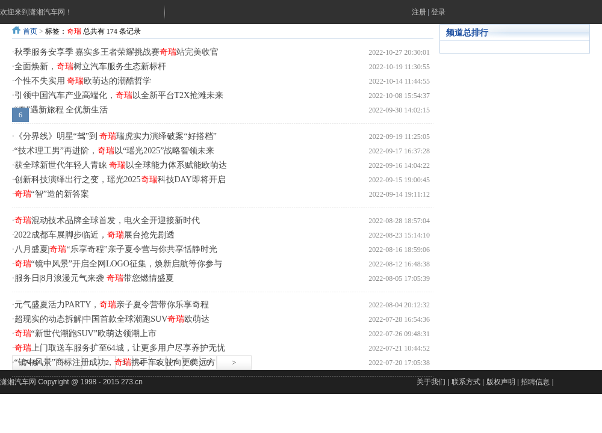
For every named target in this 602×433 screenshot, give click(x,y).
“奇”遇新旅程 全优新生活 (61, 109)
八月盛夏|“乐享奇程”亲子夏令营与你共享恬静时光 (115, 249)
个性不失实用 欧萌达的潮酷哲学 (83, 80)
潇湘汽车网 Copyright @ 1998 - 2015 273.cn (71, 382)
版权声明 (500, 382)
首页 (30, 31)
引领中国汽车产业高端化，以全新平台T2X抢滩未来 (119, 95)
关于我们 (431, 382)
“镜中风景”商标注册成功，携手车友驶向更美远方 (115, 362)
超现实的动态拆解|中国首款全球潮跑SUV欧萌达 (112, 319)
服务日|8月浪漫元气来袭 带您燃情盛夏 (94, 278)
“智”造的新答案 (51, 193)
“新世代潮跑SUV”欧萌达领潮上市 (85, 333)
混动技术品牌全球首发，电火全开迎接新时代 (107, 220)
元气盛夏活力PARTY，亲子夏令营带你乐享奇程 (111, 304)
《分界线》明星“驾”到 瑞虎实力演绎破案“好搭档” (115, 136)
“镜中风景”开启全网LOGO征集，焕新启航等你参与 (118, 263)
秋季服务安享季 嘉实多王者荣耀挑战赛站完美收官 (116, 52)
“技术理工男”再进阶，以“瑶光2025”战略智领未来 (114, 150)
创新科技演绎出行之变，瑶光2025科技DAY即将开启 (120, 179)
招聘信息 (535, 382)
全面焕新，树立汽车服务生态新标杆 (90, 66)
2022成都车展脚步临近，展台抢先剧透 (94, 234)
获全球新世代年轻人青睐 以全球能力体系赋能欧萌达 (121, 165)
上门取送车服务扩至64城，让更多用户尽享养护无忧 (119, 347)
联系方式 (466, 382)
